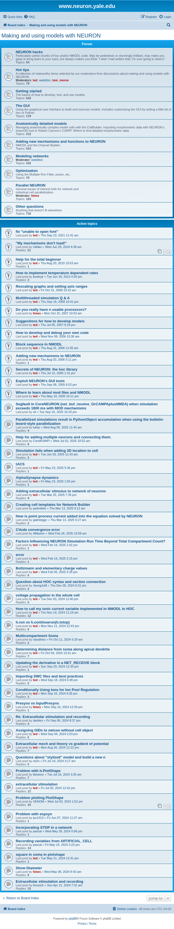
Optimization (27, 171)
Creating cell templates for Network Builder (53, 505)
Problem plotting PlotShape (39, 798)
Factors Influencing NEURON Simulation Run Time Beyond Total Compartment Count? (90, 541)
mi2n (36, 761)
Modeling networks (32, 156)
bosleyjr (38, 276)
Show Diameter (29, 868)
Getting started (29, 91)
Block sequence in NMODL (39, 344)
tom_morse (60, 80)
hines (35, 195)
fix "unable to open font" (37, 231)
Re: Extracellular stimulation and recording (53, 717)
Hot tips (22, 70)
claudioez (39, 639)
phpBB (73, 918)
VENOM (38, 801)
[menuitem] (29, 16)
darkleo (38, 720)
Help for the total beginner (38, 259)
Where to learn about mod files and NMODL (53, 392)
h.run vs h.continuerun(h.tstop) (43, 622)
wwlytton (44, 80)
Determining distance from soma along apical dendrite (63, 649)
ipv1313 (38, 817)
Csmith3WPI (41, 440)
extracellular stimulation (37, 784)
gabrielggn (40, 520)
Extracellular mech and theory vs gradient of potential (62, 744)
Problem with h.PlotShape (38, 771)
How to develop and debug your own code (52, 333)
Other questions (30, 206)
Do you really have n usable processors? (51, 309)
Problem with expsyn (34, 814)
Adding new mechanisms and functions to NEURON (60, 141)
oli (34, 412)
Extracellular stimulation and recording (49, 881)
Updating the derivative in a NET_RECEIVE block (58, 663)
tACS (20, 464)
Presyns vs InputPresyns (37, 703)
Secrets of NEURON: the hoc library (46, 369)
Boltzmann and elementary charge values (51, 568)
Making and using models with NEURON (51, 36)
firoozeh (38, 885)
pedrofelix (39, 508)
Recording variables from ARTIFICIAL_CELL (54, 841)
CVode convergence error (38, 530)
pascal (37, 831)
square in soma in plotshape (40, 854)
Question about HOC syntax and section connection (61, 582)
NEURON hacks (29, 52)
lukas (36, 427)
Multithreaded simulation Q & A (43, 298)
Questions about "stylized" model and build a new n (60, 757)
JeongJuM (40, 585)
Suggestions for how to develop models (50, 321)
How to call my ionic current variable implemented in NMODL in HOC (75, 609)
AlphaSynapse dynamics (37, 478)
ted (35, 80)
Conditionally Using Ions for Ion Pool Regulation (57, 690)
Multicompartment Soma (37, 636)
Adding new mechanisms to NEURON (48, 356)
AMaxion (39, 533)
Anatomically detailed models (41, 123)
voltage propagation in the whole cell (48, 595)
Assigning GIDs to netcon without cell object (54, 730)
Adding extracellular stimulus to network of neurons (61, 491)
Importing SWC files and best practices (49, 676)
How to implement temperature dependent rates (57, 273)
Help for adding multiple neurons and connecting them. (63, 437)
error (20, 555)
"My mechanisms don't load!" (41, 243)
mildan (37, 247)
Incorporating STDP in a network (44, 827)
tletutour (38, 774)
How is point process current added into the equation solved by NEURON (79, 516)
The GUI (23, 106)
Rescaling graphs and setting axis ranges (51, 286)
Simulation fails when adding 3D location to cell (57, 451)
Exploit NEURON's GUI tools (40, 381)
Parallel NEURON (30, 185)
